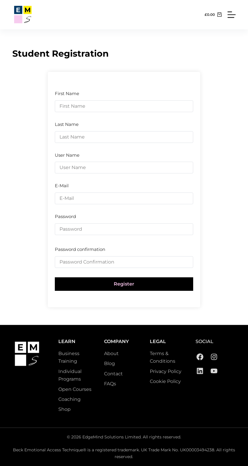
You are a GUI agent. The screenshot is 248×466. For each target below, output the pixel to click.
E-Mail (62, 185)
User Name (67, 155)
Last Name (67, 124)
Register (124, 284)
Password (65, 216)
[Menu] (231, 15)
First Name (67, 93)
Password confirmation (80, 249)
